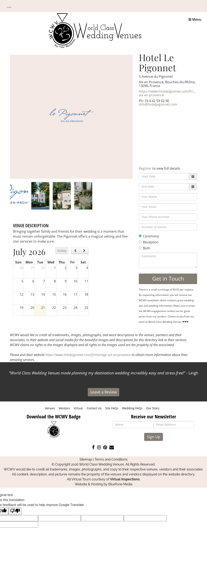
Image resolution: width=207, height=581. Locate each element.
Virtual (78, 408)
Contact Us (94, 408)
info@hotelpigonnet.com (158, 104)
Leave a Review (103, 391)
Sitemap (86, 459)
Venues (50, 408)
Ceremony (149, 236)
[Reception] (140, 241)
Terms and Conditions (111, 459)
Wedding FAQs (132, 408)
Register (145, 168)
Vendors (64, 408)
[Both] (140, 247)
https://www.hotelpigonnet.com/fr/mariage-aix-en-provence (88, 354)
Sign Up (153, 436)
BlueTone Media (120, 484)
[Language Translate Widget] (9, 7)
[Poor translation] (15, 511)
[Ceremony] (140, 236)
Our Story (152, 408)
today (61, 250)
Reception (149, 242)
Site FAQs (111, 408)
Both (144, 248)
